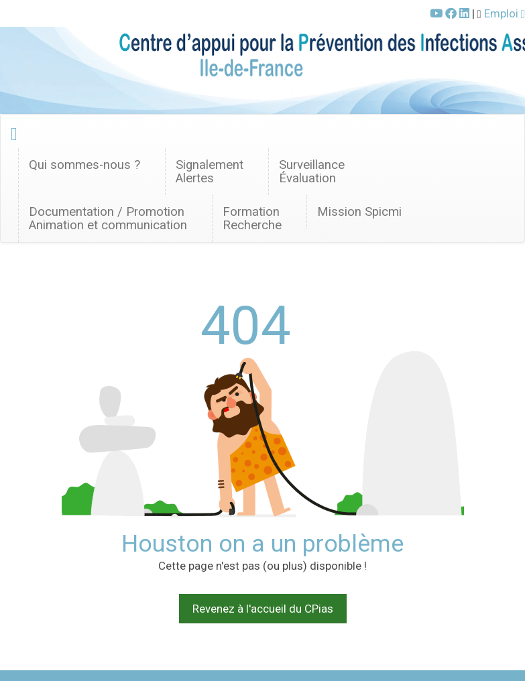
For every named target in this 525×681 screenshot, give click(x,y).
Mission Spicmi (359, 211)
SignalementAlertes (209, 172)
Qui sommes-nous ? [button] (84, 165)
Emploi (504, 13)
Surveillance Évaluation (312, 172)
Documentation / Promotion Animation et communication (108, 218)
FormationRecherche (252, 218)
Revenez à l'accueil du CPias (262, 608)
